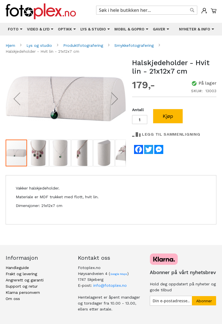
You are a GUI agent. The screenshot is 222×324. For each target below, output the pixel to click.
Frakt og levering (21, 274)
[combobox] (146, 10)
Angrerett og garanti (25, 280)
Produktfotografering (84, 45)
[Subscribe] (204, 301)
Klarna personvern (23, 292)
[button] (17, 99)
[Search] (192, 10)
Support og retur (22, 286)
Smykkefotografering (134, 45)
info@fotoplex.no (110, 285)
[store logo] (41, 11)
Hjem (11, 45)
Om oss (13, 298)
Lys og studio (39, 45)
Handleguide (17, 267)
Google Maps (118, 273)
